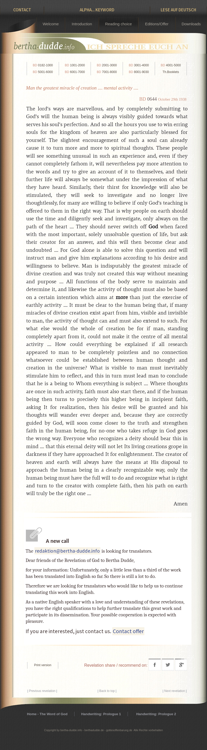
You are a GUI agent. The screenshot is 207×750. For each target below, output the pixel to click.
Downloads (191, 24)
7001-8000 (107, 72)
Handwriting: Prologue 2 (156, 714)
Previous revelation (42, 691)
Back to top (107, 691)
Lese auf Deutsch (178, 10)
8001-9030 (139, 72)
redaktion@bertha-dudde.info (67, 551)
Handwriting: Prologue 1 (101, 714)
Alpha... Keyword (97, 10)
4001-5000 (171, 65)
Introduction (82, 24)
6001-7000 (75, 72)
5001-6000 (43, 72)
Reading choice (118, 24)
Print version (42, 665)
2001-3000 (107, 65)
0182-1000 (43, 65)
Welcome (51, 24)
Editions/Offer (156, 24)
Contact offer (128, 631)
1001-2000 (75, 65)
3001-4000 (139, 65)
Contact (22, 10)
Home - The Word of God (47, 714)
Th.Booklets (170, 72)
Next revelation (174, 691)
